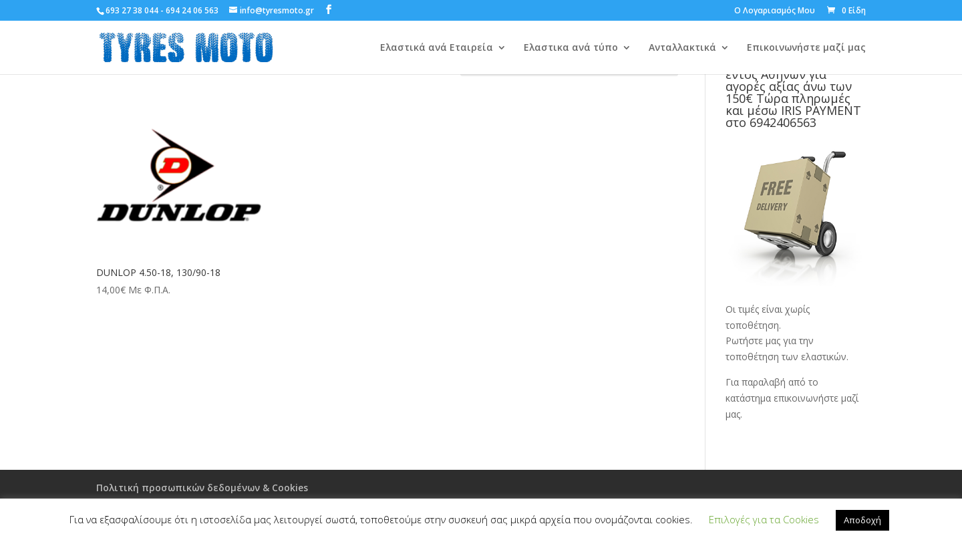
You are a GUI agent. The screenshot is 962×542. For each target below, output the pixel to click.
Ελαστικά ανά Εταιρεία (436, 48)
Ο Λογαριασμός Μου (774, 11)
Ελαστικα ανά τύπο (571, 48)
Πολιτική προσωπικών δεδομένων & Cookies (202, 487)
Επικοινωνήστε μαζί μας (806, 48)
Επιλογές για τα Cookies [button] (764, 519)
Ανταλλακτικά (682, 48)
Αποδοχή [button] (862, 520)
